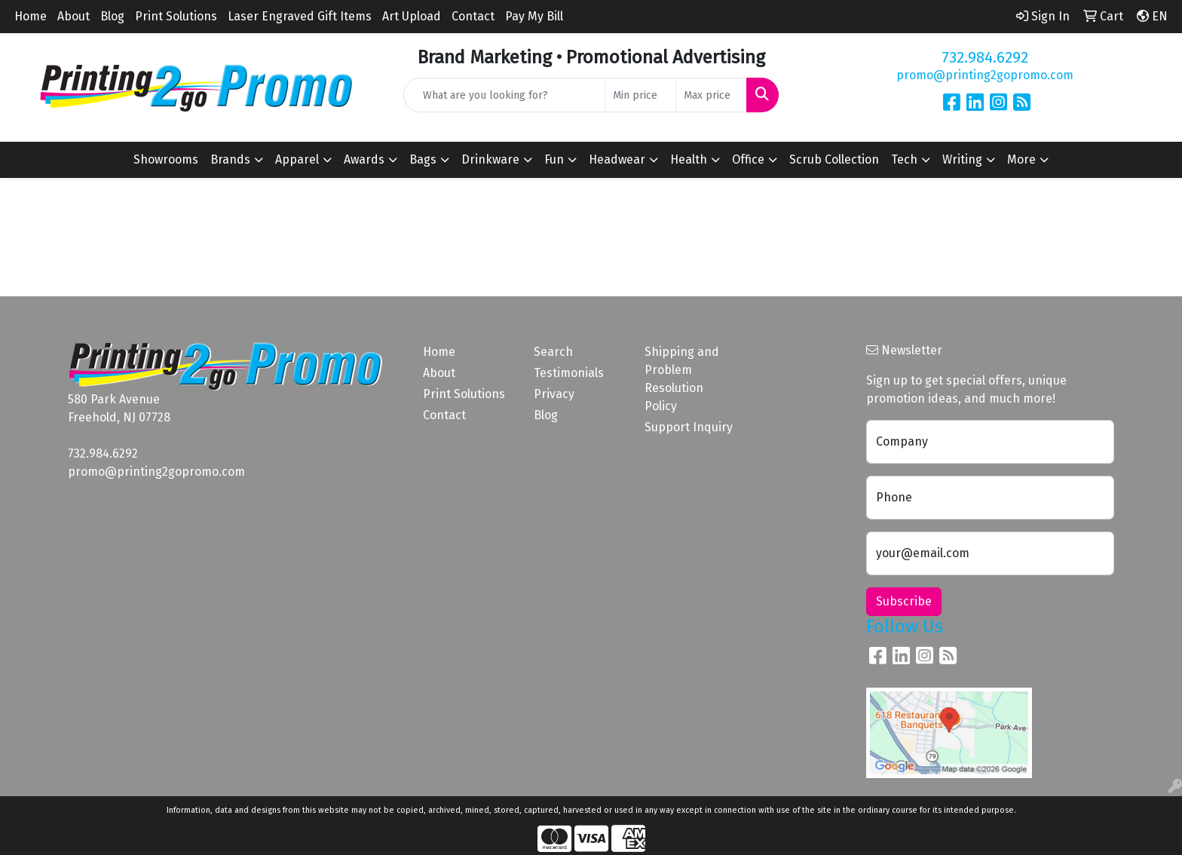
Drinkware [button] (490, 159)
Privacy (554, 394)
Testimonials (569, 373)
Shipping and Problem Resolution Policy (682, 379)
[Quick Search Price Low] (640, 95)
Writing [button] (962, 159)
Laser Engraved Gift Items (300, 16)
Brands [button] (230, 159)
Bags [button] (422, 159)
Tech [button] (904, 159)
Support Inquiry (689, 427)
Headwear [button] (617, 159)
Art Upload (411, 16)
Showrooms (165, 159)
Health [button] (688, 159)
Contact (473, 16)
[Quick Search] (504, 95)
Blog (112, 16)
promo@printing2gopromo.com (984, 75)
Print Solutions (176, 16)
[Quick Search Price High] (711, 95)
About (73, 16)
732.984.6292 (985, 57)
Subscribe (904, 601)
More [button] (1021, 159)
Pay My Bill (534, 16)
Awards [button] (364, 159)
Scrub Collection (834, 159)
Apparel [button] (297, 159)
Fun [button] (554, 159)
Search (553, 352)
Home (30, 16)
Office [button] (748, 159)
